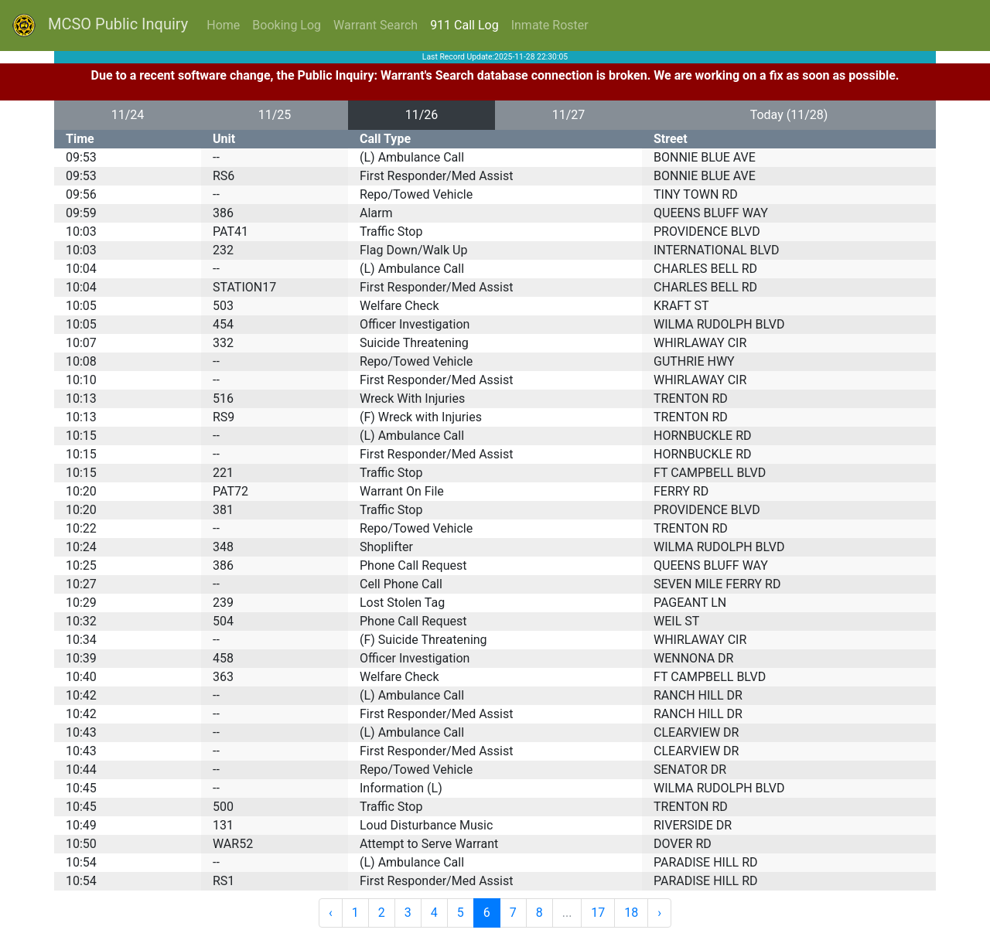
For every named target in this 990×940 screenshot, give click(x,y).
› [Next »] (659, 912)
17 (598, 912)
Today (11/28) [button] (789, 114)
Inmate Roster (550, 25)
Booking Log (286, 25)
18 (631, 912)
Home (223, 25)
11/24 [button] (128, 114)
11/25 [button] (275, 114)
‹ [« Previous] (331, 912)
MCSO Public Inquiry (100, 25)
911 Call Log (464, 25)
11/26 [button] (422, 114)
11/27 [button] (568, 114)
